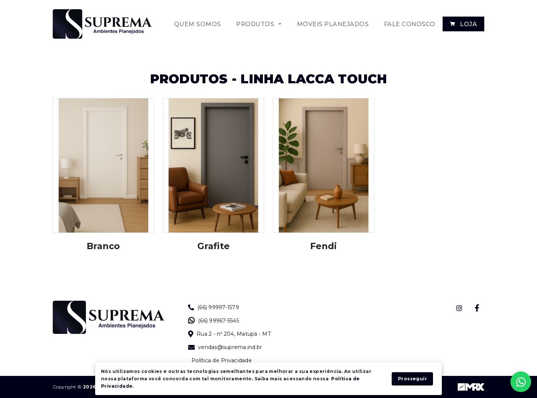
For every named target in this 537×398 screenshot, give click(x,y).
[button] (258, 24)
